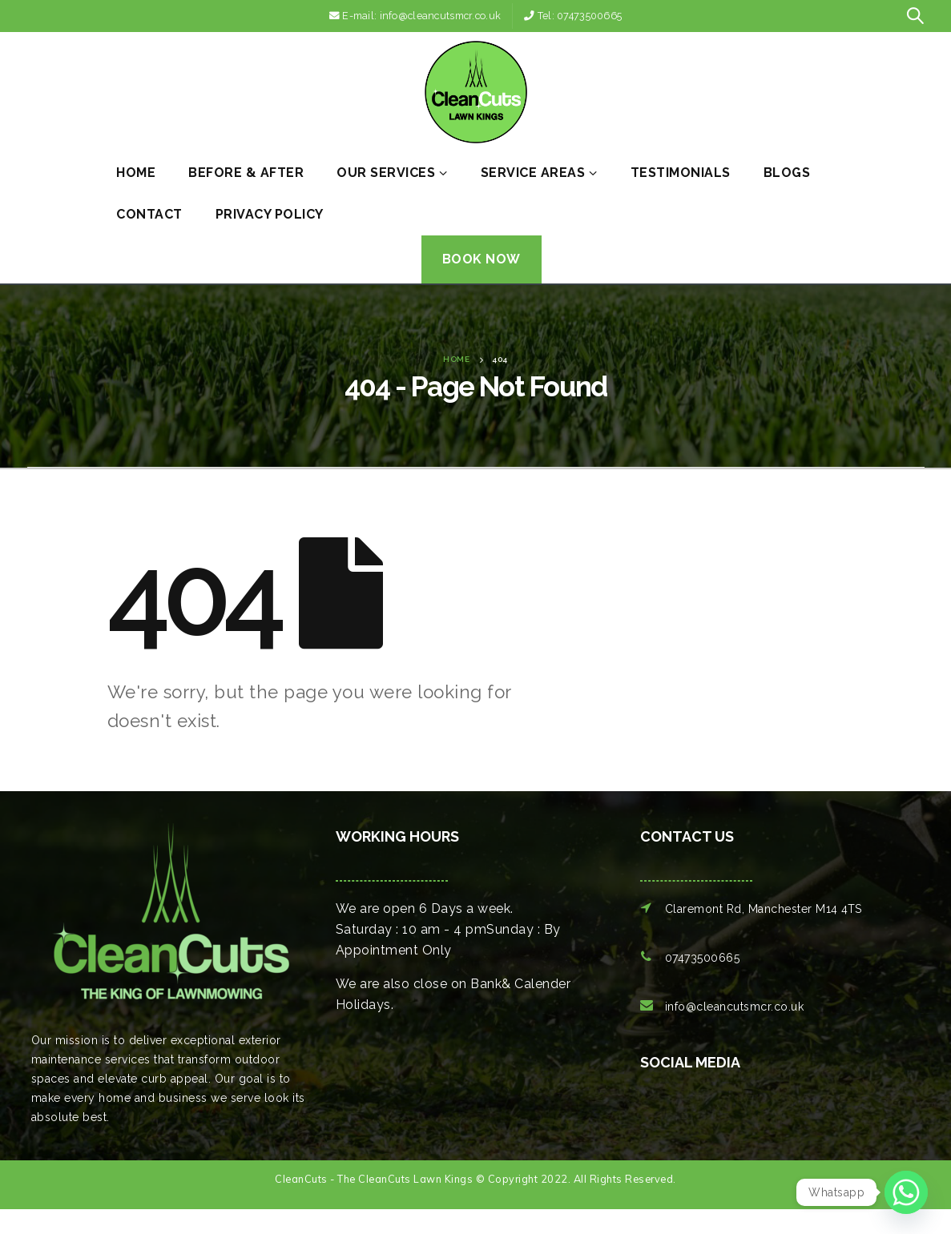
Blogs (787, 172)
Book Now (481, 259)
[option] (660, 1119)
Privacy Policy (270, 214)
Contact (149, 214)
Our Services (385, 172)
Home (135, 172)
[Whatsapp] (906, 1192)
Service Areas (533, 172)
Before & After (246, 172)
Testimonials (681, 172)
